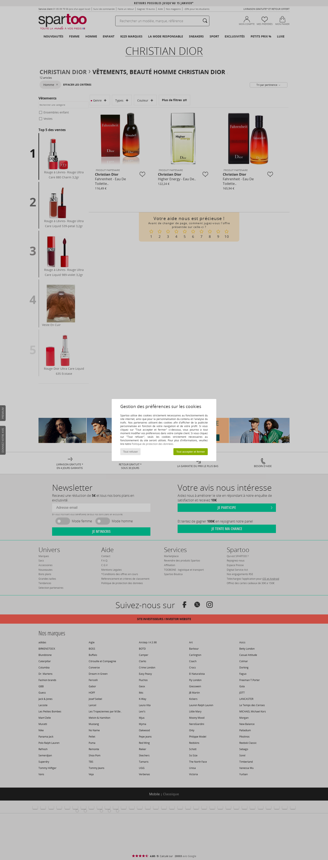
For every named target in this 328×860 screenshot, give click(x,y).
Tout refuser (130, 451)
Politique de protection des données (152, 444)
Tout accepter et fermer (190, 451)
